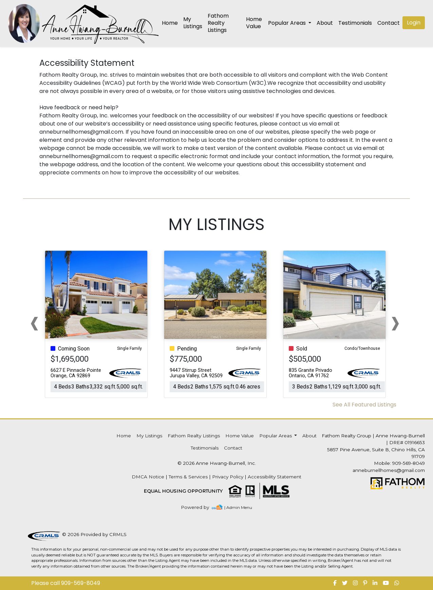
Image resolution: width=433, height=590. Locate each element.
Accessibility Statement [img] (274, 476)
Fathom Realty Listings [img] (218, 23)
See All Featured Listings (364, 404)
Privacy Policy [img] (227, 476)
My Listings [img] (192, 22)
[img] (199, 507)
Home (170, 23)
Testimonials (355, 23)
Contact (233, 448)
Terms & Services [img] (188, 476)
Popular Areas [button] (287, 23)
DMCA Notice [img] (148, 476)
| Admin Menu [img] (238, 507)
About (325, 23)
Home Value (254, 22)
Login (413, 22)
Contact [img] (388, 23)
